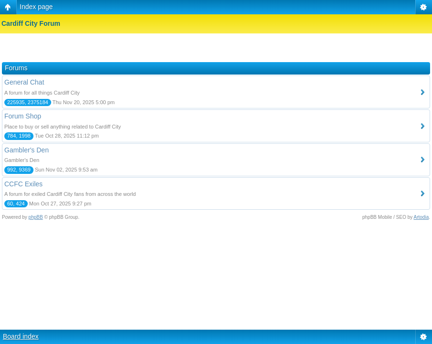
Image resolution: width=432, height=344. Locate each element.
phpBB (36, 217)
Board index (21, 336)
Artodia (421, 217)
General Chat (24, 82)
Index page (36, 7)
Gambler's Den (26, 150)
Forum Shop (22, 116)
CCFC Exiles (23, 184)
